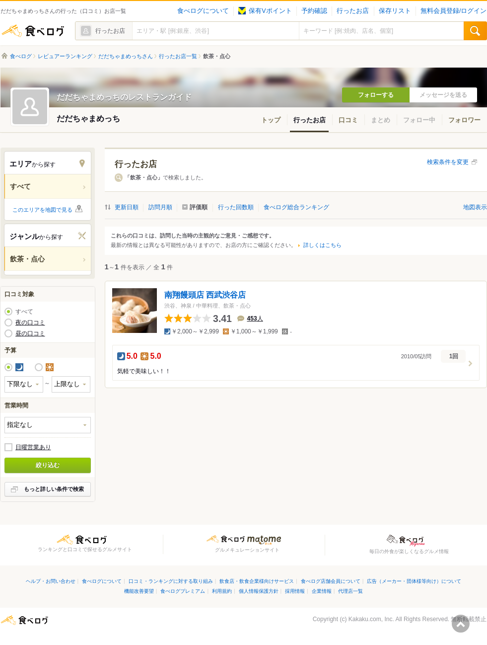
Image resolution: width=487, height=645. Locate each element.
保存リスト (395, 10)
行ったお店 (353, 10)
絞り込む (48, 465)
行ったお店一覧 (178, 56)
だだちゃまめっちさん (125, 56)
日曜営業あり (33, 447)
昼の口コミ (30, 333)
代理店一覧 (350, 591)
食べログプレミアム (182, 591)
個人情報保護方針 (258, 591)
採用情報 (295, 591)
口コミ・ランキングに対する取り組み (171, 581)
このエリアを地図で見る (42, 210)
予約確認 (314, 10)
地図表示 (475, 207)
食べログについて (203, 10)
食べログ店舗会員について (330, 581)
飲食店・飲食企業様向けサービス (256, 581)
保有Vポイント (264, 10)
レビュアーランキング (65, 56)
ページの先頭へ (461, 624)
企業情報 (322, 591)
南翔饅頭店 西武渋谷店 (205, 295)
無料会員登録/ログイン (453, 10)
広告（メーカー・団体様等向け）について (414, 581)
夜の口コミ (30, 322)
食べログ (32, 30)
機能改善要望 (139, 591)
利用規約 (222, 591)
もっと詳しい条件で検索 (54, 489)
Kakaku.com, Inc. (371, 619)
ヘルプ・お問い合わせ (50, 581)
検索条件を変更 (448, 162)
